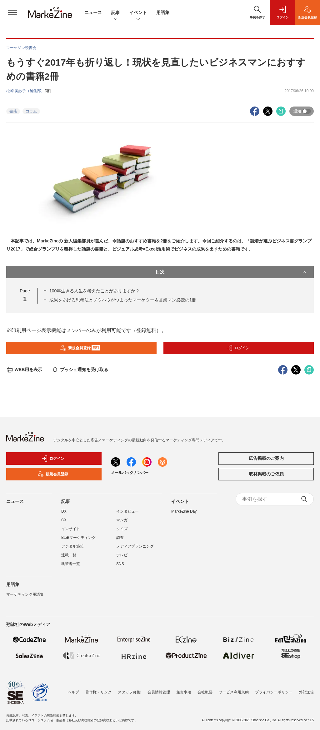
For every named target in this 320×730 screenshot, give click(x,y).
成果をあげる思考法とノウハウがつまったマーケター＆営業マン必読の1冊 (122, 299)
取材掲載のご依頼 (266, 473)
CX (64, 520)
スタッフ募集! (129, 692)
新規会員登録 (80, 348)
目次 (232, 272)
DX (64, 511)
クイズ (122, 529)
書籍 (13, 111)
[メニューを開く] (12, 12)
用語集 (162, 12)
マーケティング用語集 (25, 594)
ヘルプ (73, 692)
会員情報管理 (159, 692)
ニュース (93, 12)
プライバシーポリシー (273, 692)
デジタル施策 (72, 546)
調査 (120, 537)
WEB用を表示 (24, 369)
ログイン (237, 348)
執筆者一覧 (70, 564)
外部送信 (306, 692)
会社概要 (205, 692)
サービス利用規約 (234, 692)
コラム (31, 111)
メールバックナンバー (129, 472)
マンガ (122, 520)
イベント (138, 13)
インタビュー (127, 511)
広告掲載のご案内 (266, 458)
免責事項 (183, 692)
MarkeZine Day (184, 511)
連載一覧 (68, 555)
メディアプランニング (135, 546)
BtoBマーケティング (78, 537)
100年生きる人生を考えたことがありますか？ (94, 290)
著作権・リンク (98, 692)
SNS (120, 564)
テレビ (122, 555)
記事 (115, 13)
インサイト (70, 529)
